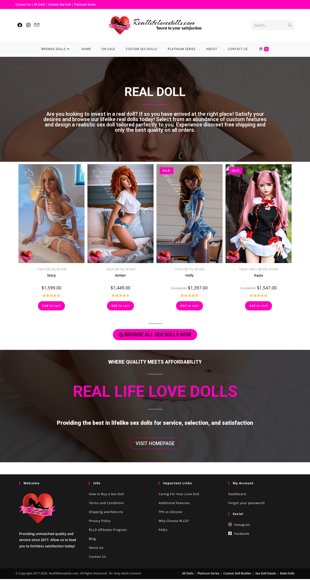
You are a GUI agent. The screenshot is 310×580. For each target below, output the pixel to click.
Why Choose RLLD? (174, 522)
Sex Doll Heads (265, 574)
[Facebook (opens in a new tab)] (20, 25)
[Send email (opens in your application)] (36, 25)
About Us (96, 548)
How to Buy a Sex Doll (106, 495)
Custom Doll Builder (237, 574)
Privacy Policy (100, 522)
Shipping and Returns (106, 513)
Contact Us (23, 4)
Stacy (51, 275)
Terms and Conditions (106, 504)
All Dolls (40, 4)
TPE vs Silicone (170, 513)
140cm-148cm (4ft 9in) (253, 269)
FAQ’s (163, 531)
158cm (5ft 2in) (45, 269)
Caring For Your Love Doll (179, 495)
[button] (155, 335)
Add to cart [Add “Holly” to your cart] (189, 306)
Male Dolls (287, 574)
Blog (92, 539)
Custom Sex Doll (59, 4)
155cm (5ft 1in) (183, 269)
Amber (120, 275)
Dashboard (237, 495)
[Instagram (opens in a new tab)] (28, 25)
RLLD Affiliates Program (108, 531)
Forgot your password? (246, 504)
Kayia (258, 275)
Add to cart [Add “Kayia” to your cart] (258, 306)
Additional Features (174, 504)
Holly (189, 275)
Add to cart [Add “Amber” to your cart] (120, 306)
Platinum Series (85, 4)
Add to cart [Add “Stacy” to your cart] (51, 306)
